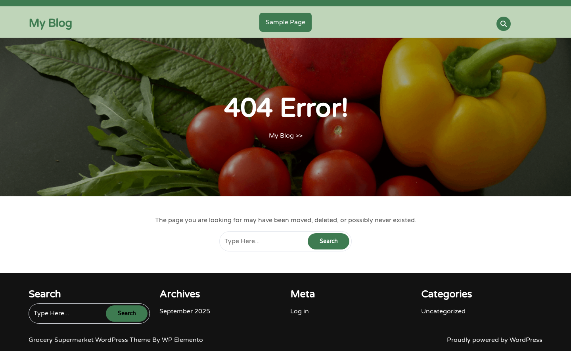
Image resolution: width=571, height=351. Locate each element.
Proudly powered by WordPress (494, 340)
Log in (299, 311)
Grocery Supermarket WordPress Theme (90, 340)
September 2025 (184, 311)
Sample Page (285, 22)
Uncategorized (443, 311)
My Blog (50, 23)
